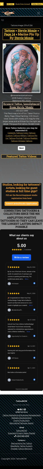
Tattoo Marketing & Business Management (22, 415)
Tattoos (9, 30)
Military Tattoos (27, 136)
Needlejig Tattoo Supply (21, 446)
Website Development (21, 418)
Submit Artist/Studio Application (21, 204)
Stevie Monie (27, 30)
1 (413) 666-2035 (21, 436)
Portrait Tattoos (23, 138)
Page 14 (9, 34)
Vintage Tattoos (25, 141)
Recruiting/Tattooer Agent (21, 423)
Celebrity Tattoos (15, 133)
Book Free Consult (24, 4)
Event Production (22, 421)
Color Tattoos (29, 133)
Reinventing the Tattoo (21, 443)
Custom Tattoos (13, 136)
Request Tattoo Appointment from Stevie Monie (21, 105)
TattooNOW (21, 431)
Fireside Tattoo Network (21, 449)
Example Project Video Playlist (21, 433)
